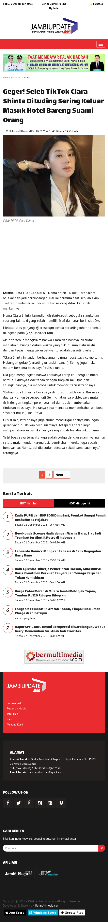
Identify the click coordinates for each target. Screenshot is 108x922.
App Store (15, 912)
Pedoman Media (16, 708)
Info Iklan (12, 714)
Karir (9, 719)
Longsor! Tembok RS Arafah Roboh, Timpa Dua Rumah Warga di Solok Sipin (57, 612)
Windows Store (42, 912)
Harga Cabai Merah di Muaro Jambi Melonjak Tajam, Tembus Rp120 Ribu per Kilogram (55, 594)
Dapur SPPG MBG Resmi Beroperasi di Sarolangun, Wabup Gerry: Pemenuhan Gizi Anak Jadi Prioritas (60, 629)
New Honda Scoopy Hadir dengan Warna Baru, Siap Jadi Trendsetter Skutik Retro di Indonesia (58, 536)
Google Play (72, 912)
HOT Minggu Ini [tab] (79, 503)
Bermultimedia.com (47, 905)
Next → (62, 474)
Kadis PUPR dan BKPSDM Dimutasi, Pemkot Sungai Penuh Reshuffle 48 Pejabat (60, 518)
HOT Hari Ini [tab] (28, 503)
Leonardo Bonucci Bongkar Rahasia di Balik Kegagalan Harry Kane (58, 554)
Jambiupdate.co (11, 77)
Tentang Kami (15, 724)
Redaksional (14, 703)
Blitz (27, 77)
